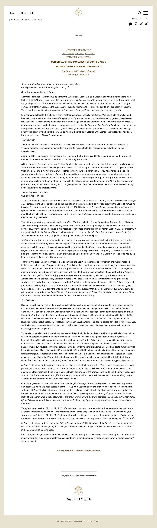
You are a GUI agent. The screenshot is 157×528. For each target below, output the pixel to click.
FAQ (57, 521)
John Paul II (16, 19)
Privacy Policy (93, 521)
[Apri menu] (145, 13)
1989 (39, 19)
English (138, 19)
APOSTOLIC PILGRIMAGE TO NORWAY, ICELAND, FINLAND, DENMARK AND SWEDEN (78, 53)
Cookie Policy (79, 521)
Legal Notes (66, 521)
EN (76, 35)
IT (81, 35)
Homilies (30, 19)
